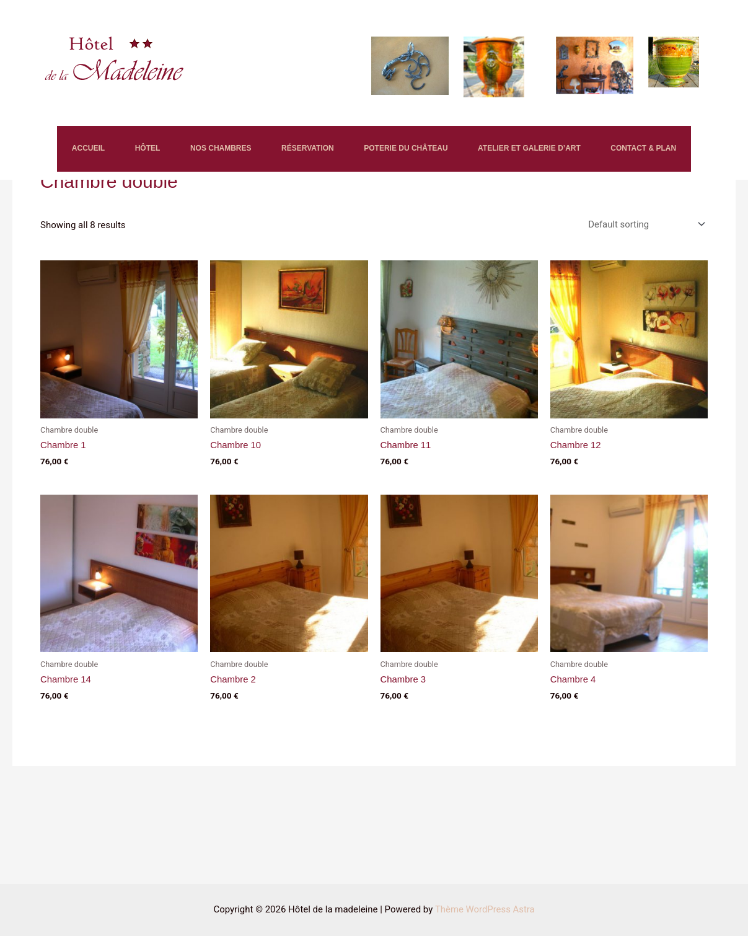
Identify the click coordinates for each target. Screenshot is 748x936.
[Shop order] (644, 305)
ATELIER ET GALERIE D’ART (565, 152)
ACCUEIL (45, 152)
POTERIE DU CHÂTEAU (426, 152)
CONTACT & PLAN (62, 223)
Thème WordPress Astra (484, 909)
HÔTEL (120, 152)
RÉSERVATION (312, 152)
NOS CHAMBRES (209, 152)
